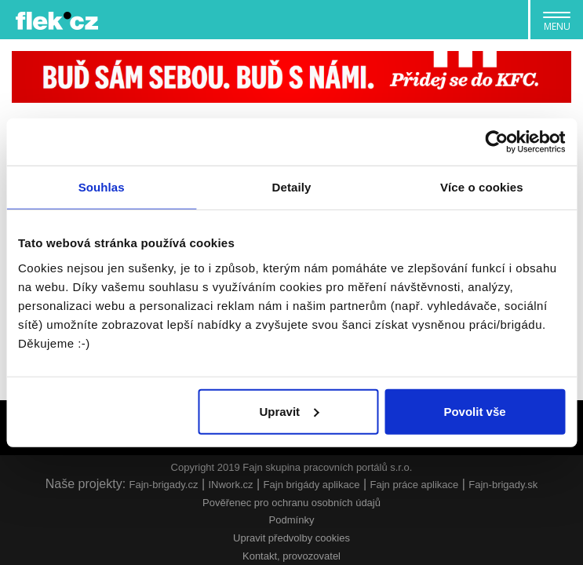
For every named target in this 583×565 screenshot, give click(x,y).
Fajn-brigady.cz (164, 484)
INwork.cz (230, 484)
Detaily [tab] (292, 187)
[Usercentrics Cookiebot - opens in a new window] (496, 142)
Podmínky (292, 520)
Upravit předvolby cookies (291, 538)
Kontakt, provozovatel (291, 556)
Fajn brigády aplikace (312, 484)
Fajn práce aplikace (414, 484)
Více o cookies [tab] (481, 187)
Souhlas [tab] (101, 187)
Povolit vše (474, 410)
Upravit (289, 410)
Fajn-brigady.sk (502, 484)
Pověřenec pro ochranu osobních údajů (291, 502)
